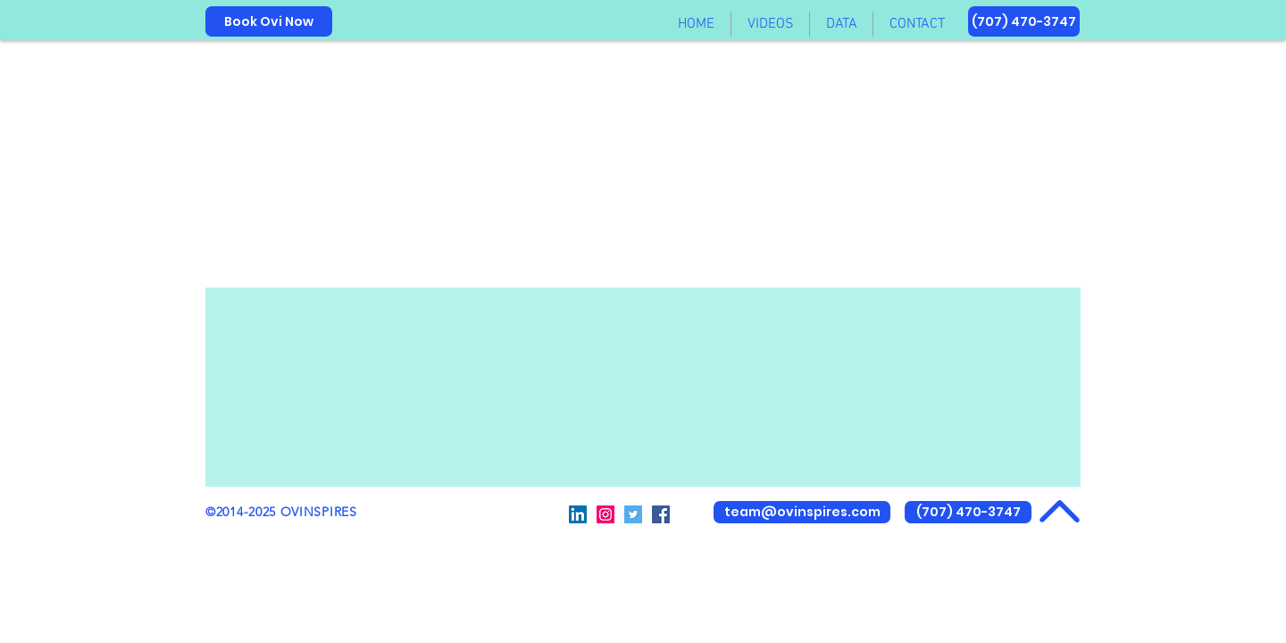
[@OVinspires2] (605, 514)
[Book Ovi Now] (268, 21)
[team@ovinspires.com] (802, 512)
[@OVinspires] (578, 514)
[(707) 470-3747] (1024, 21)
